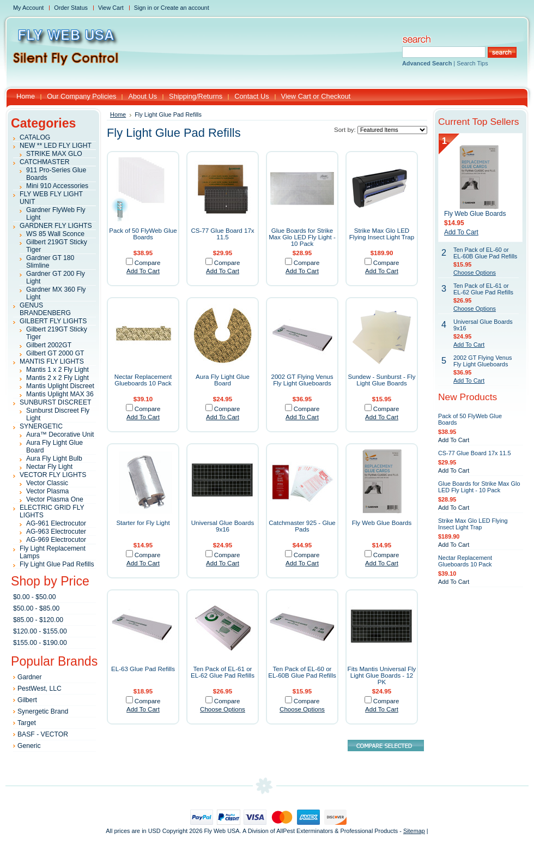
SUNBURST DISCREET (56, 402)
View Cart (111, 7)
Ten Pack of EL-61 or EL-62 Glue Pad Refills (222, 672)
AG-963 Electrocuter (56, 531)
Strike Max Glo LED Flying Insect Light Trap (381, 233)
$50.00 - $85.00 (36, 608)
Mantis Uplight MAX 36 (60, 394)
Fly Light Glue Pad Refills (57, 564)
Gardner (29, 677)
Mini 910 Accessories (57, 186)
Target (26, 723)
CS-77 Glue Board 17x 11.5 (222, 233)
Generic (29, 746)
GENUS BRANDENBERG (45, 309)
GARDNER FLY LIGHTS (56, 226)
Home (118, 114)
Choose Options (222, 709)
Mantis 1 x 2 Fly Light (57, 369)
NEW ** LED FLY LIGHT (56, 145)
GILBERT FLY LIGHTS (53, 321)
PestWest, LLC (39, 688)
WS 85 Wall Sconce (55, 234)
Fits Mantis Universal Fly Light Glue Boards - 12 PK (382, 675)
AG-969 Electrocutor (56, 540)
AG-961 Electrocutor (56, 523)
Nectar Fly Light (49, 466)
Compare (148, 262)
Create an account (185, 7)
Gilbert (27, 700)
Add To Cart (143, 271)
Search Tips (472, 63)
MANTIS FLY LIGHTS (52, 361)
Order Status (71, 7)
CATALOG (35, 137)
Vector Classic (47, 483)
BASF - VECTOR (42, 734)
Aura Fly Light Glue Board (223, 380)
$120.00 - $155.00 (40, 631)
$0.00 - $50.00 (34, 597)
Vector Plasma (47, 491)
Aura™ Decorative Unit (60, 434)
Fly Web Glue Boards (382, 523)
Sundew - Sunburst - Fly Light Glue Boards (382, 380)
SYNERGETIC (41, 426)
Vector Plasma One (54, 499)
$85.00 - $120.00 (38, 620)
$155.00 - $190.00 (40, 643)
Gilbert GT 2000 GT (55, 353)
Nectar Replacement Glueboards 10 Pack (143, 380)
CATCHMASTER (45, 162)
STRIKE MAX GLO (54, 154)
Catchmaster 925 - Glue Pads (302, 526)
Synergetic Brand (42, 711)
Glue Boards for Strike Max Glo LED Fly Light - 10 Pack (302, 237)
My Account (28, 7)
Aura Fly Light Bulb (54, 458)
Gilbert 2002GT (48, 345)
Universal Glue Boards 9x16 (222, 526)
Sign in (143, 7)
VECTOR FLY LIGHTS (53, 475)
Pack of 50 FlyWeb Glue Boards (143, 233)
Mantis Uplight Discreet (60, 386)
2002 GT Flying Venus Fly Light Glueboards (302, 380)
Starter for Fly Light (142, 523)
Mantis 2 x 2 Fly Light (57, 378)
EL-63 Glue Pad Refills (143, 669)
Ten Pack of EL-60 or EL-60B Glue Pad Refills (302, 672)
